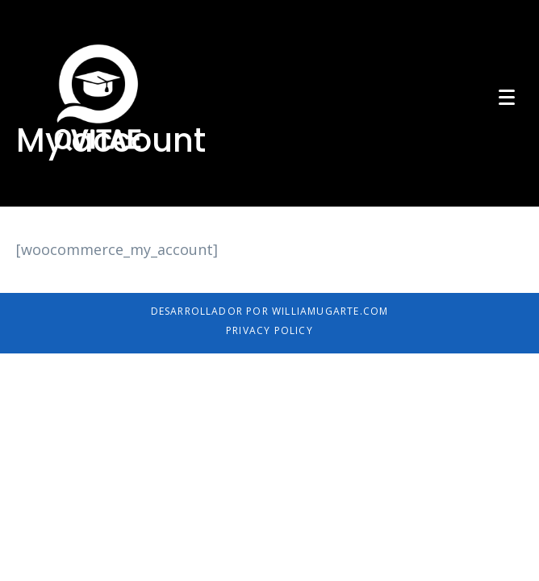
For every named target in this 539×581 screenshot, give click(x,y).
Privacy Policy (269, 330)
